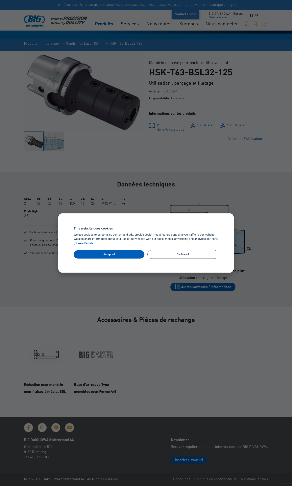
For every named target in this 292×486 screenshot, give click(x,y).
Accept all (109, 254)
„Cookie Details (83, 243)
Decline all (183, 254)
